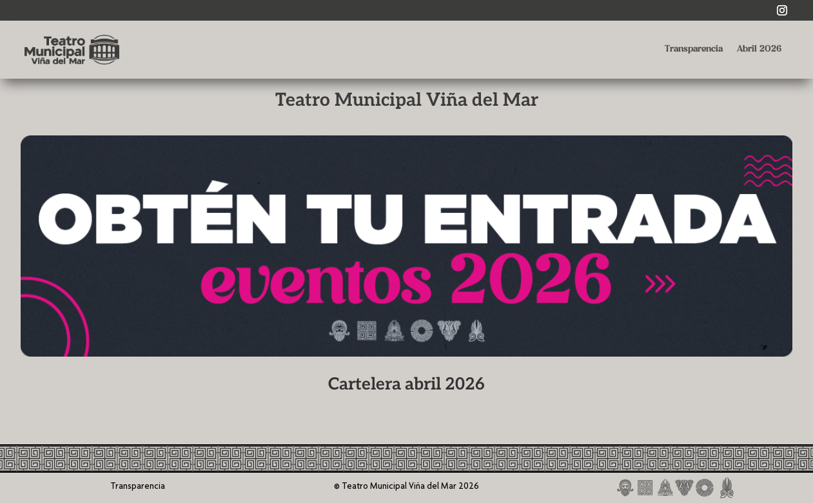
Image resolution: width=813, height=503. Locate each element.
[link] (782, 10)
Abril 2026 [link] (759, 49)
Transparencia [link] (694, 49)
